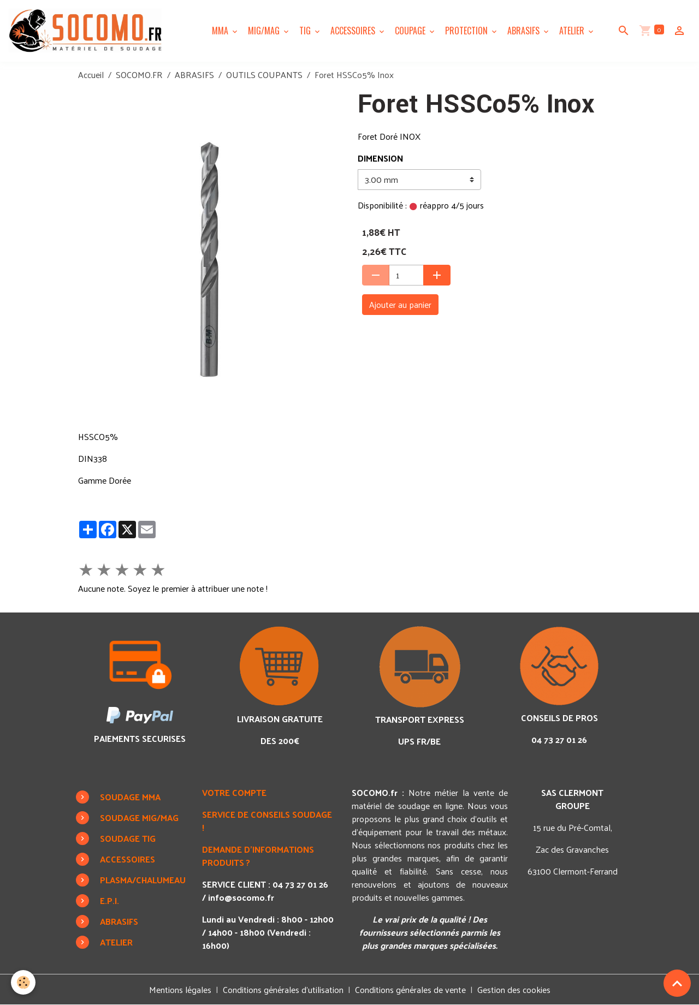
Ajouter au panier (400, 304)
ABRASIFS (524, 30)
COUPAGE (411, 30)
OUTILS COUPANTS (264, 74)
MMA (221, 30)
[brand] (87, 30)
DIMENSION (380, 158)
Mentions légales (180, 989)
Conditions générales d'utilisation (283, 989)
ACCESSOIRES (353, 30)
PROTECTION (467, 30)
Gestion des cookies (513, 989)
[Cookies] (23, 982)
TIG (306, 30)
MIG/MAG (265, 30)
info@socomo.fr (241, 897)
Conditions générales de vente (410, 989)
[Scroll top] (677, 983)
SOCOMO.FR (139, 74)
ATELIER (573, 30)
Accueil (91, 74)
